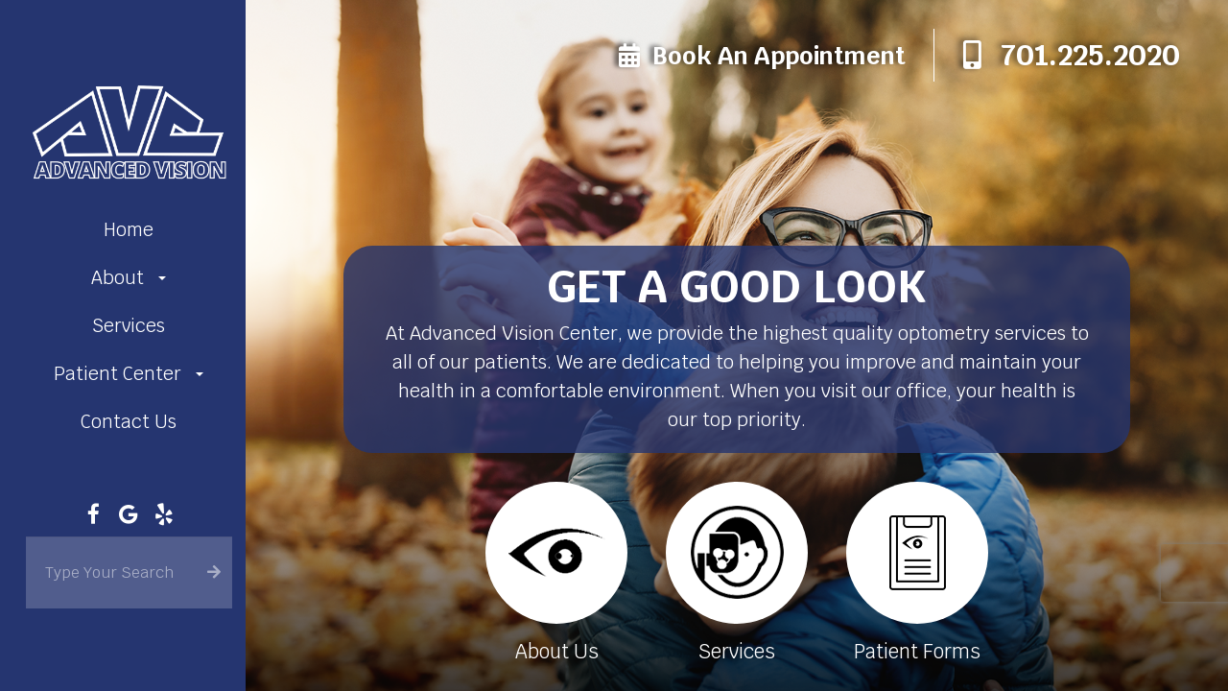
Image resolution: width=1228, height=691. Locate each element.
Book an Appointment (778, 55)
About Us (553, 650)
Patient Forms (917, 650)
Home (129, 230)
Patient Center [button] (128, 374)
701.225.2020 (1090, 55)
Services (128, 326)
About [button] (128, 278)
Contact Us (129, 422)
